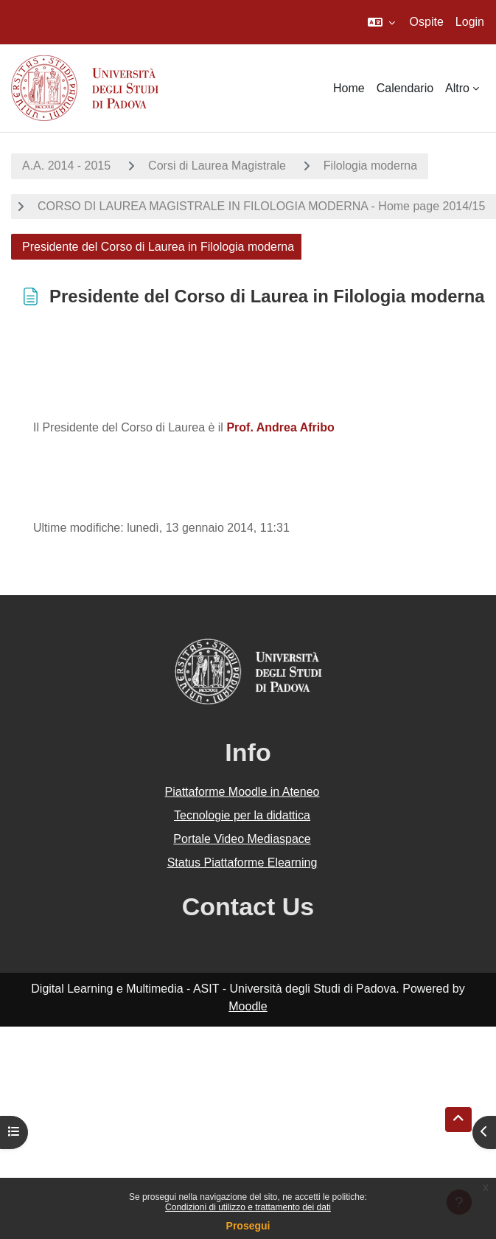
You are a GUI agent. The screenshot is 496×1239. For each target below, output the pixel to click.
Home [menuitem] (349, 88)
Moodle (247, 1006)
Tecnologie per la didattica (242, 815)
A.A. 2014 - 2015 (66, 165)
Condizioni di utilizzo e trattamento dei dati (248, 1207)
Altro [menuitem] (457, 88)
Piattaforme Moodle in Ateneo (242, 791)
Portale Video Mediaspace (242, 839)
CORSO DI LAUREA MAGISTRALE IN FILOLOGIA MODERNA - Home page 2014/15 (261, 206)
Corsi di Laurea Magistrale (217, 165)
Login (469, 21)
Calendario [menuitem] (405, 88)
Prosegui (248, 1226)
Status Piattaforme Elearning (242, 862)
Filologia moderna (370, 165)
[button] (381, 22)
